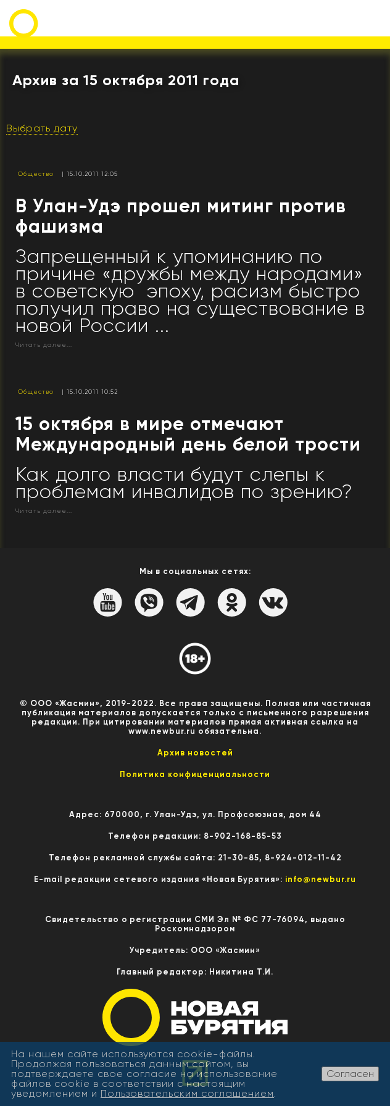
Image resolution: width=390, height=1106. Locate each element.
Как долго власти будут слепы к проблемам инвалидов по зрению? (184, 483)
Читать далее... (43, 344)
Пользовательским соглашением (187, 1093)
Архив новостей (195, 752)
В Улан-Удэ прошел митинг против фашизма (180, 216)
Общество (36, 173)
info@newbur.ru (320, 879)
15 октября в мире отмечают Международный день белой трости (188, 434)
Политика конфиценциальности (195, 774)
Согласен (350, 1073)
